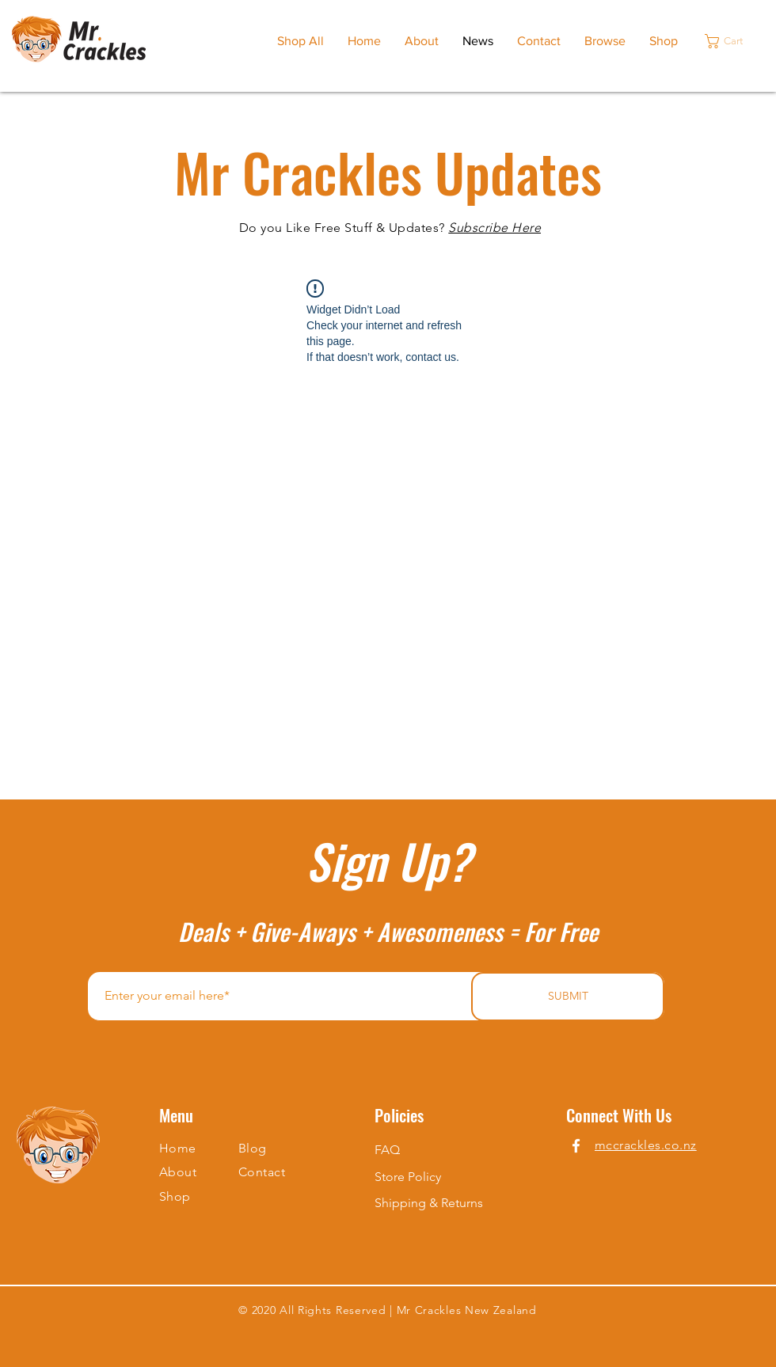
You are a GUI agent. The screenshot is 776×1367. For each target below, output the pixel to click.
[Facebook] (576, 1146)
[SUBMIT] (567, 996)
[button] (732, 41)
